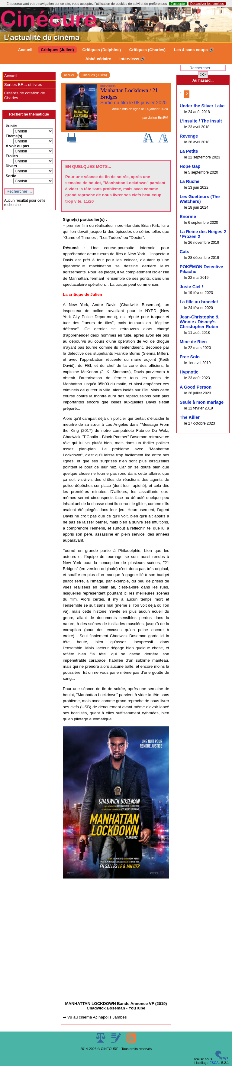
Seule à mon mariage (202, 402)
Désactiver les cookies (207, 3)
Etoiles (12, 156)
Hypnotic (189, 372)
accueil (69, 75)
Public (11, 126)
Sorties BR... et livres (23, 84)
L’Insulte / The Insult (201, 121)
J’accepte (178, 3)
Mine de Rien (193, 341)
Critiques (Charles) (147, 49)
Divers (11, 166)
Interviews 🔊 (132, 59)
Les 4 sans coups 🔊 (194, 49)
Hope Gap (190, 166)
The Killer (190, 417)
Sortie (11, 176)
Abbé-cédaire (98, 59)
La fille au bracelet (199, 301)
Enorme (188, 216)
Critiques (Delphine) (101, 49)
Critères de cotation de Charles (24, 95)
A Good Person (195, 387)
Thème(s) (14, 136)
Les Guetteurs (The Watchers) (200, 199)
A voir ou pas (17, 146)
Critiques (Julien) (57, 49)
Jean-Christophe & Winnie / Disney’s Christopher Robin (199, 322)
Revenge (189, 136)
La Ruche (189, 181)
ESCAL (214, 1062)
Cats (184, 251)
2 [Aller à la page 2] (186, 94)
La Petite (189, 151)
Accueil (25, 49)
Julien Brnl (156, 117)
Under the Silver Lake (202, 105)
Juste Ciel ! (191, 286)
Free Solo (190, 356)
